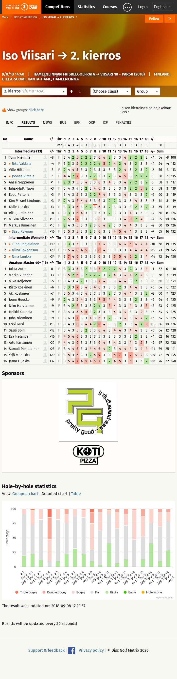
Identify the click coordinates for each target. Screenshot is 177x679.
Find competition (25, 17)
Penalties (124, 123)
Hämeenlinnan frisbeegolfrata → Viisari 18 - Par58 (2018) (89, 74)
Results (28, 123)
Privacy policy (91, 650)
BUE (63, 123)
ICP (105, 123)
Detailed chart (55, 493)
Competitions (57, 6)
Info (10, 123)
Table (76, 493)
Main (5, 17)
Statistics (86, 6)
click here (36, 110)
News (47, 123)
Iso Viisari (28, 55)
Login (143, 6)
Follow (154, 18)
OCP (91, 123)
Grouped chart (25, 493)
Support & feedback (46, 650)
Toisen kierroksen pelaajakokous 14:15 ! (146, 110)
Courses (110, 6)
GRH (77, 123)
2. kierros (96, 55)
